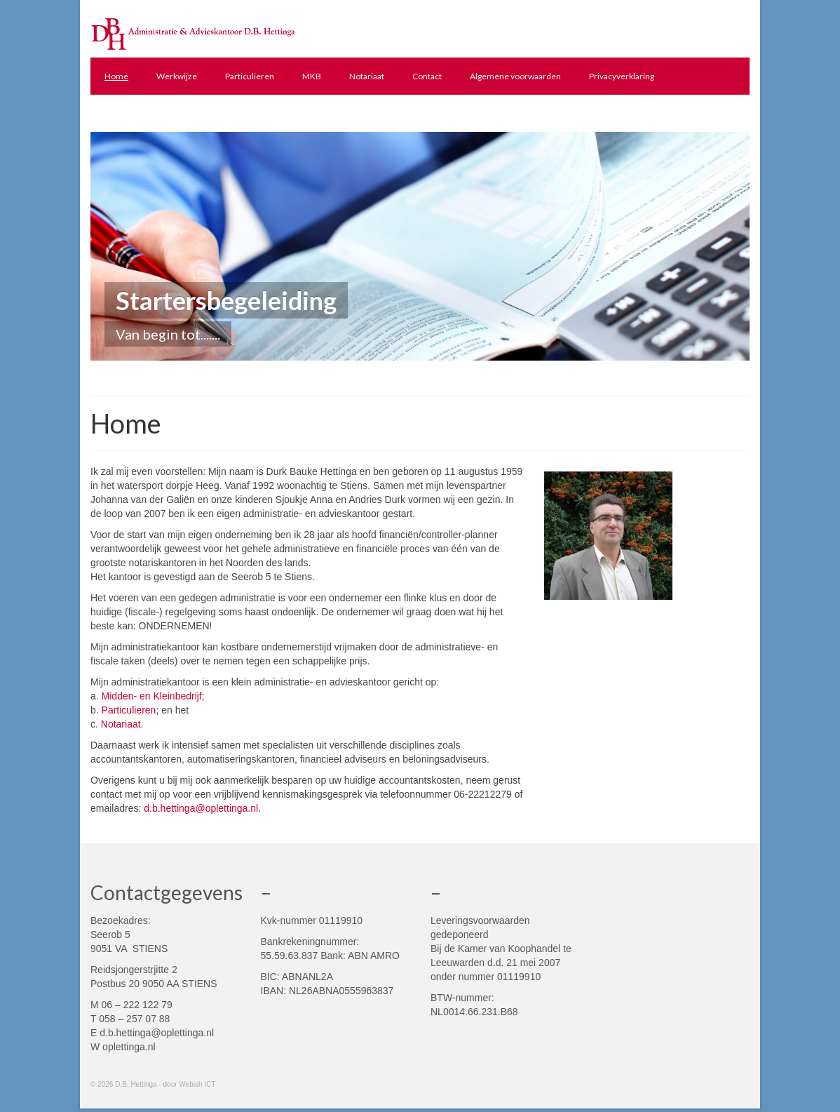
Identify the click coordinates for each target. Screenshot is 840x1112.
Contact (427, 76)
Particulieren (249, 76)
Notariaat (366, 76)
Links (209, 113)
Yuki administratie (138, 113)
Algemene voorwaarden (515, 76)
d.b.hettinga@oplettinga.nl (201, 808)
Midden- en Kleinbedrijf (152, 696)
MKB (311, 76)
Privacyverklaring (621, 76)
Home (116, 76)
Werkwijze (176, 76)
